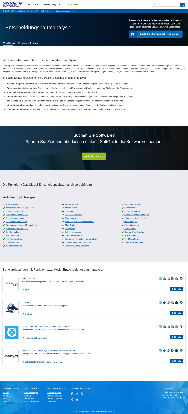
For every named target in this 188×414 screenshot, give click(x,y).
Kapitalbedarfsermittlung (16, 221)
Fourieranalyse (71, 218)
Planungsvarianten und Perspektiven (21, 225)
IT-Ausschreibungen (54, 393)
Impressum (6, 401)
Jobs (4, 399)
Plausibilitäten (71, 225)
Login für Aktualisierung (32, 401)
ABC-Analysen (71, 204)
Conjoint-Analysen (132, 211)
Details (177, 289)
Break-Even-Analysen (15, 211)
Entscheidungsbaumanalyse (66, 11)
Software (32, 4)
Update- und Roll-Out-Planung (78, 242)
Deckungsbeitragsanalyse (17, 215)
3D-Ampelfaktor (12, 204)
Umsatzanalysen (13, 242)
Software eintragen (31, 393)
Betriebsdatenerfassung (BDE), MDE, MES (43, 362)
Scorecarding (130, 228)
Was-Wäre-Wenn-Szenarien (77, 246)
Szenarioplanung (131, 235)
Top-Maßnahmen (131, 239)
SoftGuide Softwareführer (15, 11)
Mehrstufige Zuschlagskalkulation (79, 221)
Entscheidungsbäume (15, 218)
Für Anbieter (73, 4)
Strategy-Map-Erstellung (135, 232)
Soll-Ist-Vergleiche (73, 232)
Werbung (27, 396)
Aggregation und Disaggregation (20, 208)
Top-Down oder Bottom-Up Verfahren (81, 239)
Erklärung (10, 43)
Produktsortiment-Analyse (17, 228)
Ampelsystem (71, 208)
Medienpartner (29, 399)
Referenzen (7, 396)
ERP (27, 290)
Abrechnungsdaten (132, 204)
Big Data (28, 314)
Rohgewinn (70, 228)
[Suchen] (182, 5)
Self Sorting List (12, 232)
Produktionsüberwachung (36, 338)
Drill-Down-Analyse (73, 215)
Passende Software (29, 43)
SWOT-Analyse (12, 235)
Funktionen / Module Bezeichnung (40, 11)
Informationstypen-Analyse (136, 218)
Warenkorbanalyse (14, 246)
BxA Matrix (69, 211)
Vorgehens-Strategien (133, 242)
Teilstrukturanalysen (14, 239)
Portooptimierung (131, 225)
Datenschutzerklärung (107, 411)
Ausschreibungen (50, 4)
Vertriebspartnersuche (54, 396)
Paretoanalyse (130, 221)
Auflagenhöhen (131, 208)
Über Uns (6, 393)
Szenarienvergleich (73, 235)
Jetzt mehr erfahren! (94, 156)
